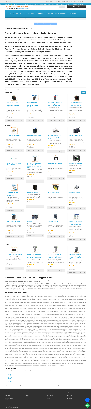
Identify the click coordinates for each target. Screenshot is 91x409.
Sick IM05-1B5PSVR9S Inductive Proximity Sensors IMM (12, 194)
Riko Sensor (37, 16)
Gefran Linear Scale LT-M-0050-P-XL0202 (13, 164)
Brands (48, 394)
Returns (27, 395)
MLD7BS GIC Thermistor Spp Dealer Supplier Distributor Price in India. (34, 256)
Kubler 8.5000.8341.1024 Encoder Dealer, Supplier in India (55, 137)
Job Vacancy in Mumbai (18, 11)
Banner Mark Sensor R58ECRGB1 (53, 193)
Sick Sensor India (51, 16)
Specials (48, 398)
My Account (69, 394)
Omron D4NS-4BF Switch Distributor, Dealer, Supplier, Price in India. (55, 104)
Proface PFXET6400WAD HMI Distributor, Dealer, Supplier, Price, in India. (75, 223)
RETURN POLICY (8, 395)
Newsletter (69, 398)
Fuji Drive (29, 221)
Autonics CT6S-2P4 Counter (14, 254)
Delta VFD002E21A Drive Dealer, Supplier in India (13, 222)
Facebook (10, 373)
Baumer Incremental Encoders (74, 193)
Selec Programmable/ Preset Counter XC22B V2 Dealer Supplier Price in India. (13, 105)
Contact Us (9, 11)
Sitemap (9, 378)
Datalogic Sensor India (70, 11)
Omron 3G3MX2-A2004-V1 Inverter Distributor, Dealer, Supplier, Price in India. (34, 165)
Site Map (27, 396)
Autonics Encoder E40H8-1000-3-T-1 (13, 136)
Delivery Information (9, 398)
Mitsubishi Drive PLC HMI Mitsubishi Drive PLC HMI (55, 222)
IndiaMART (10, 380)
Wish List (69, 396)
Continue (83, 92)
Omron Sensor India (72, 13)
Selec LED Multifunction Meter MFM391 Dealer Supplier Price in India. (75, 104)
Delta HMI (79, 11)
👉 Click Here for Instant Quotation (45, 24)
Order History (70, 395)
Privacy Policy (7, 399)
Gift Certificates (50, 395)
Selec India (44, 16)
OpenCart (12, 406)
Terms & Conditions (9, 401)
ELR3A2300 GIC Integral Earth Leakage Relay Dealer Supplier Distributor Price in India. (76, 256)
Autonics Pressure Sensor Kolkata (17, 19)
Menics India (50, 13)
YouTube (10, 377)
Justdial (9, 382)
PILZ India (31, 16)
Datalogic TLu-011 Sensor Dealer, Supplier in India (34, 136)
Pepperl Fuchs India (23, 16)
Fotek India (15, 13)
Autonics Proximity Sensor (38, 11)
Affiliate (48, 396)
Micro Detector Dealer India (60, 13)
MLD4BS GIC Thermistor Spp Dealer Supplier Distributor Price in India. (55, 256)
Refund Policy (7, 394)
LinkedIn (9, 375)
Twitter (9, 374)
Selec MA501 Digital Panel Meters (55, 164)
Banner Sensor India (50, 11)
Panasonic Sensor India (11, 16)
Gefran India (22, 13)
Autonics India (28, 11)
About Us (7, 396)
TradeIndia (10, 381)
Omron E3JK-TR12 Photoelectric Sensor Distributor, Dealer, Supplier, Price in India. (33, 105)
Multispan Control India (75, 163)
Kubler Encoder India (41, 13)
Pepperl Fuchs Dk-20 (33, 192)
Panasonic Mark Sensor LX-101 (76, 136)
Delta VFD (9, 13)
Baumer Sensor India (60, 11)
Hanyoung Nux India (31, 13)
